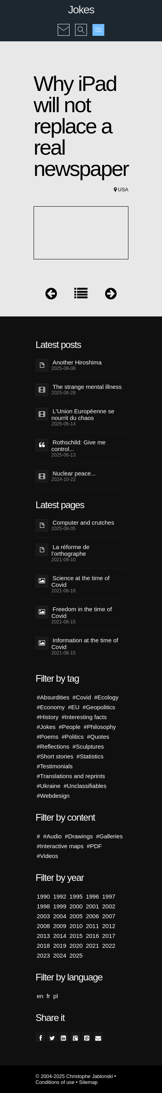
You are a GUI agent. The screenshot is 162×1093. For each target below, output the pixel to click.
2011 (92, 926)
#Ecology (106, 697)
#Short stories (55, 756)
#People (70, 726)
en (40, 996)
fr (48, 996)
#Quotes (98, 736)
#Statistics (90, 756)
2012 (108, 926)
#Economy (51, 707)
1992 (59, 896)
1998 (43, 906)
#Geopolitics (99, 707)
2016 (92, 935)
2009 (59, 926)
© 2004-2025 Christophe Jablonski (74, 1076)
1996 (92, 896)
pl (55, 996)
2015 (76, 935)
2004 (59, 916)
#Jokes (46, 726)
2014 (59, 935)
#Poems (47, 736)
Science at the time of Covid (80, 581)
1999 (59, 906)
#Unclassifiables (85, 785)
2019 (59, 945)
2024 (59, 955)
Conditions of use (55, 1082)
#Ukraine (48, 785)
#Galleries (109, 836)
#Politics (73, 736)
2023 (43, 955)
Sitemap (88, 1082)
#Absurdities (53, 697)
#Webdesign (53, 795)
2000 (76, 906)
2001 (92, 906)
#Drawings (79, 836)
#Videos (47, 856)
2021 (92, 945)
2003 (43, 916)
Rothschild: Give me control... (78, 445)
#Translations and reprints (71, 776)
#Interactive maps (60, 846)
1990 (43, 896)
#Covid (82, 697)
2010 (76, 926)
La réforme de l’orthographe (70, 550)
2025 (76, 955)
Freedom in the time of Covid (81, 612)
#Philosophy (100, 726)
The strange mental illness (87, 386)
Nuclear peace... (74, 473)
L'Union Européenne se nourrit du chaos (82, 414)
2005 (76, 916)
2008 (43, 926)
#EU (73, 707)
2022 (108, 945)
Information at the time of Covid (84, 643)
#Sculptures (88, 746)
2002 (108, 906)
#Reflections (53, 746)
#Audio (52, 836)
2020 (76, 945)
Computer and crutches (83, 522)
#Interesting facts (84, 717)
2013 (43, 935)
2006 (92, 916)
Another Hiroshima (77, 362)
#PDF (94, 846)
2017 (108, 935)
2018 (43, 945)
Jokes (81, 10)
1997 (108, 896)
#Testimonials (55, 766)
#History (47, 717)
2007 (108, 916)
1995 (76, 896)
